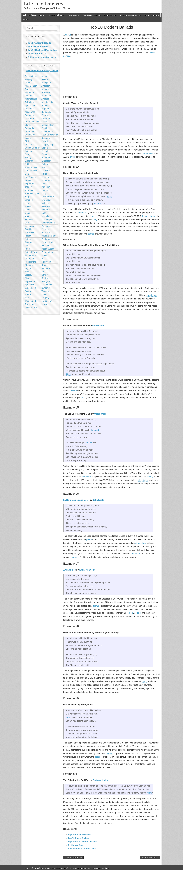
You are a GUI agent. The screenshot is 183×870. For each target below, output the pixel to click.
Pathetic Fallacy (48, 236)
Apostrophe (30, 105)
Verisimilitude (31, 307)
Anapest (45, 89)
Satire (27, 271)
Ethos (44, 154)
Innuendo (45, 190)
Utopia (44, 304)
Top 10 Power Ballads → (150, 857)
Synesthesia (30, 288)
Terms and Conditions (101, 868)
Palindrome (46, 226)
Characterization (32, 122)
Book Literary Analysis (91, 15)
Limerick (29, 200)
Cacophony (30, 115)
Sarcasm (45, 268)
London (82, 212)
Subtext (45, 278)
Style (27, 278)
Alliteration (46, 79)
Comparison (30, 128)
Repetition (46, 262)
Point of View (31, 252)
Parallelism (30, 232)
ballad (68, 35)
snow (109, 196)
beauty (150, 477)
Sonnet (44, 275)
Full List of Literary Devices (34, 15)
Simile (44, 271)
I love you (98, 203)
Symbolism (30, 285)
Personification (48, 242)
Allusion (28, 82)
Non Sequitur (47, 219)
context (129, 613)
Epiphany (29, 151)
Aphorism (29, 102)
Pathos (28, 239)
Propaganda (30, 255)
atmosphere (140, 543)
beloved (109, 753)
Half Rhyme (30, 177)
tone (84, 397)
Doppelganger (48, 144)
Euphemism (47, 157)
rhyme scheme (148, 216)
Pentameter (46, 239)
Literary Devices (43, 3)
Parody (28, 236)
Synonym (45, 288)
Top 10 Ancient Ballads (79, 834)
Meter (27, 210)
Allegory (28, 79)
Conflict (44, 128)
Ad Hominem (31, 76)
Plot (26, 245)
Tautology (45, 291)
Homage (45, 177)
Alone (68, 374)
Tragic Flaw (46, 301)
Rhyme (44, 265)
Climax (28, 125)
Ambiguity (46, 82)
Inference (29, 190)
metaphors (136, 553)
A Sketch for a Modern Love (82, 849)
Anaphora (29, 92)
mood (144, 681)
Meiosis (45, 203)
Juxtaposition (47, 197)
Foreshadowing (32, 170)
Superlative (30, 281)
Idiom (44, 183)
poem (89, 539)
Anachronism (31, 86)
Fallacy (44, 164)
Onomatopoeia (48, 223)
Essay (27, 154)
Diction (28, 141)
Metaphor (45, 206)
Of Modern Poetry (77, 845)
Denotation (30, 135)
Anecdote (45, 92)
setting (137, 613)
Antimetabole (31, 99)
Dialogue (45, 138)
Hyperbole (29, 183)
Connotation (30, 131)
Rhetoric (29, 265)
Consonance (47, 131)
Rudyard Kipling (101, 780)
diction (74, 390)
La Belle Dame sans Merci (76, 500)
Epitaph (45, 151)
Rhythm (28, 268)
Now (68, 717)
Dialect (28, 138)
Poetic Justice (47, 249)
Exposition (46, 161)
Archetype (29, 109)
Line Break (46, 200)
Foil (43, 167)
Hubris (28, 180)
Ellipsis (44, 148)
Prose (44, 255)
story (94, 220)
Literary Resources (151, 15)
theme (96, 606)
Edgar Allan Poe (87, 570)
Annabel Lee (69, 570)
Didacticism (46, 141)
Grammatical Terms (56, 15)
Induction (45, 187)
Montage (45, 210)
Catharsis (45, 118)
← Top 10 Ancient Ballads (73, 857)
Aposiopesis (47, 102)
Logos (27, 203)
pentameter (148, 153)
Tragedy (45, 298)
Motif (43, 213)
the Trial (88, 443)
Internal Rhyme (32, 193)
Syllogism (45, 281)
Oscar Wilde (100, 414)
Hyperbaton (46, 180)
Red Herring (30, 262)
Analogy (28, 89)
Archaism (45, 105)
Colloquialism (47, 125)
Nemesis (29, 219)
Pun (43, 258)
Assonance (30, 112)
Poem (27, 249)
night (149, 793)
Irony (43, 193)
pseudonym (151, 295)
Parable (28, 229)
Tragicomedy (31, 301)
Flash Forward (31, 167)
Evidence (29, 161)
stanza (91, 234)
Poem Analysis (73, 15)
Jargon (28, 197)
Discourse (29, 144)
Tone (27, 298)
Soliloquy (29, 275)
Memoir (28, 206)
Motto (27, 216)
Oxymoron (29, 226)
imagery (74, 557)
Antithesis (46, 99)
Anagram (45, 86)
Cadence (45, 115)
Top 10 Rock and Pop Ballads (82, 841)
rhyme (72, 157)
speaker (98, 757)
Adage (44, 76)
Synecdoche (47, 285)
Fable (27, 164)
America (93, 216)
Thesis (44, 294)
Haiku (44, 174)
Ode (27, 223)
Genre (28, 174)
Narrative (45, 216)
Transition (29, 304)
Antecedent (46, 96)
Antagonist (30, 96)
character (86, 477)
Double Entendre (32, 148)
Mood (27, 213)
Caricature (29, 118)
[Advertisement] (111, 76)
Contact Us (74, 868)
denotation (143, 480)
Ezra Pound (98, 325)
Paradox (45, 229)
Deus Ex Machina (49, 135)
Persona (29, 242)
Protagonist (30, 258)
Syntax (28, 291)
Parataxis (45, 232)
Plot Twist (45, 245)
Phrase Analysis (110, 15)
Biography (46, 112)
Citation (26, 20)
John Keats (98, 500)
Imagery (28, 187)
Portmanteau (47, 252)
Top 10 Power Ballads (79, 838)
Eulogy (28, 157)
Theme (28, 294)
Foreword (45, 170)
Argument (46, 109)
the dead (95, 430)
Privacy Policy (85, 868)
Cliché (44, 122)
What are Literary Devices (130, 15)
